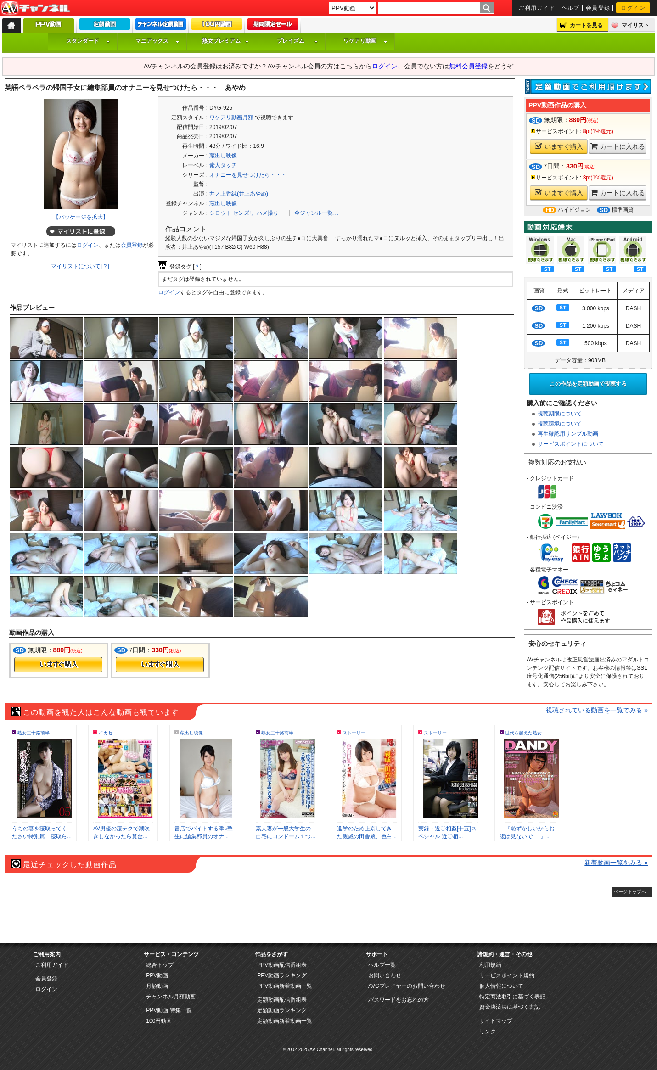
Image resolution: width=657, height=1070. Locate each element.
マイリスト (635, 25)
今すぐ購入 (58, 664)
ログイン (633, 8)
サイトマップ (495, 1021)
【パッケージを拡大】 (80, 217)
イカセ (105, 732)
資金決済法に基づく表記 (509, 1007)
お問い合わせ (384, 975)
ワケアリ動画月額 (231, 117)
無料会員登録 (468, 66)
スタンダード (88, 41)
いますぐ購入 (559, 146)
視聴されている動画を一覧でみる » (597, 710)
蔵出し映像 (223, 155)
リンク (487, 1031)
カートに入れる (617, 146)
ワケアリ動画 (365, 41)
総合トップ (160, 965)
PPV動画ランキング (282, 975)
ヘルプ (571, 8)
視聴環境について (560, 423)
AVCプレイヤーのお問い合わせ (406, 986)
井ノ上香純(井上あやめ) (238, 193)
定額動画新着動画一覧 (284, 1021)
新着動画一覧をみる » (616, 862)
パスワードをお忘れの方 (398, 1000)
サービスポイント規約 (506, 975)
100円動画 (159, 1021)
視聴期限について (560, 413)
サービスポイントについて (571, 444)
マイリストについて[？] (80, 266)
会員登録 (598, 8)
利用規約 (490, 965)
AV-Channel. (322, 1049)
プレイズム (297, 41)
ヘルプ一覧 (382, 965)
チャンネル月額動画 (171, 996)
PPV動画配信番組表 (282, 965)
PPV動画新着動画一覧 (284, 986)
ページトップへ (630, 891)
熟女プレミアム (225, 41)
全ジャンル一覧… (316, 213)
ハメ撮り (268, 213)
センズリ (244, 213)
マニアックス (157, 41)
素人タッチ (223, 165)
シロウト (220, 213)
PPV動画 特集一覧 (168, 1010)
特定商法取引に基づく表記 (512, 996)
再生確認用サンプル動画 (568, 434)
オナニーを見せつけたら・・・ (247, 175)
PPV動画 (157, 975)
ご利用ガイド (537, 8)
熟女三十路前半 (33, 732)
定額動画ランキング (282, 1010)
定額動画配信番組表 (282, 1000)
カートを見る (586, 25)
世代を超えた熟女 (523, 732)
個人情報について (501, 986)
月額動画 (157, 986)
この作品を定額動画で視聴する (588, 384)
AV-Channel (35, 8)
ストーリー (354, 732)
